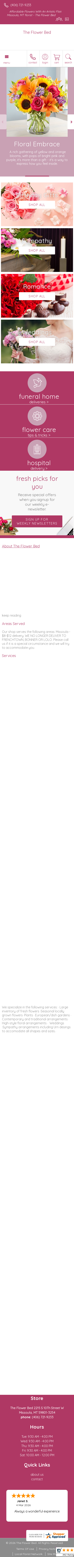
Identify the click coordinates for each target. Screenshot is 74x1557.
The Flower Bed (37, 32)
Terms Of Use (25, 1549)
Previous (3, 121)
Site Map (53, 1554)
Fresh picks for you (37, 492)
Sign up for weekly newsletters (37, 521)
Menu (6, 62)
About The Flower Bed (21, 546)
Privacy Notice (48, 1549)
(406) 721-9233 (20, 5)
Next (70, 121)
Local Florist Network (28, 1554)
